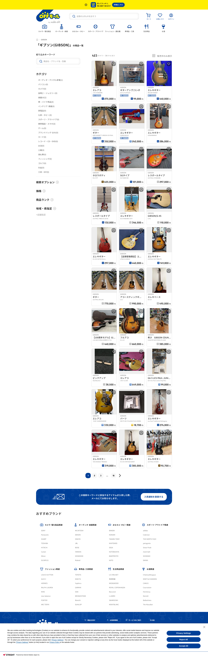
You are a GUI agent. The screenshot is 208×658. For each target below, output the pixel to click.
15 (113, 475)
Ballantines (147, 600)
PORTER (44, 600)
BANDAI (112, 530)
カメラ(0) (42, 89)
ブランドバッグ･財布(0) (48, 132)
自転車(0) (42, 154)
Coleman (146, 535)
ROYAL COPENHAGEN (117, 587)
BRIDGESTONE (80, 596)
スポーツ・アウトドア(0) (48, 119)
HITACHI (44, 547)
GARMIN (78, 587)
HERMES (44, 583)
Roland (77, 560)
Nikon (43, 556)
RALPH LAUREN (47, 587)
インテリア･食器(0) (46, 106)
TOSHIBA (44, 543)
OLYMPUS (44, 560)
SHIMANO (146, 556)
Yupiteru (78, 583)
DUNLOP (78, 604)
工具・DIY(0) (43, 172)
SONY (43, 530)
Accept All (183, 646)
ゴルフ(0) (42, 163)
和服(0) (41, 167)
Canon (43, 552)
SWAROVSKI (113, 600)
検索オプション (47, 182)
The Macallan (148, 604)
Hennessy (146, 592)
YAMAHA (78, 552)
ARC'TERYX (45, 604)
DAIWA (145, 560)
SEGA (111, 547)
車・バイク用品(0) (46, 102)
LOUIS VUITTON (47, 575)
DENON (78, 535)
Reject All (183, 639)
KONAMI (112, 535)
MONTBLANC (114, 604)
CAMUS (145, 583)
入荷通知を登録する (153, 496)
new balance (46, 596)
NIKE (43, 592)
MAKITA (78, 579)
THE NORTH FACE (149, 539)
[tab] (44, 28)
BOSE (77, 547)
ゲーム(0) (42, 128)
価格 (41, 191)
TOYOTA (78, 575)
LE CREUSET (113, 575)
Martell (145, 596)
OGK (76, 592)
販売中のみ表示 (162, 56)
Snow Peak (147, 547)
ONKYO (78, 539)
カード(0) (42, 137)
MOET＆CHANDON (150, 579)
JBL (76, 543)
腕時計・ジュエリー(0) (47, 93)
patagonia (147, 543)
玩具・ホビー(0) (45, 115)
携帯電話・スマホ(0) (46, 124)
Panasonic (45, 535)
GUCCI (43, 579)
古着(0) (41, 150)
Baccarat (112, 592)
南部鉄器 (112, 579)
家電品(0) (42, 110)
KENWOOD (79, 556)
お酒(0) (41, 145)
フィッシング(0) (45, 159)
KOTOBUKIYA (114, 552)
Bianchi (78, 600)
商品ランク (45, 200)
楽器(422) (42, 97)
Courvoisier (147, 587)
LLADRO (112, 596)
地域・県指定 (46, 208)
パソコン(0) (43, 84)
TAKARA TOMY (114, 539)
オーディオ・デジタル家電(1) (50, 80)
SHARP (43, 539)
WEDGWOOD (113, 583)
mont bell (146, 552)
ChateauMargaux (149, 575)
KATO (111, 560)
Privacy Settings (183, 633)
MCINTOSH (79, 530)
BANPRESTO (113, 556)
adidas (145, 530)
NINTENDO (113, 543)
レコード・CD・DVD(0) (48, 141)
